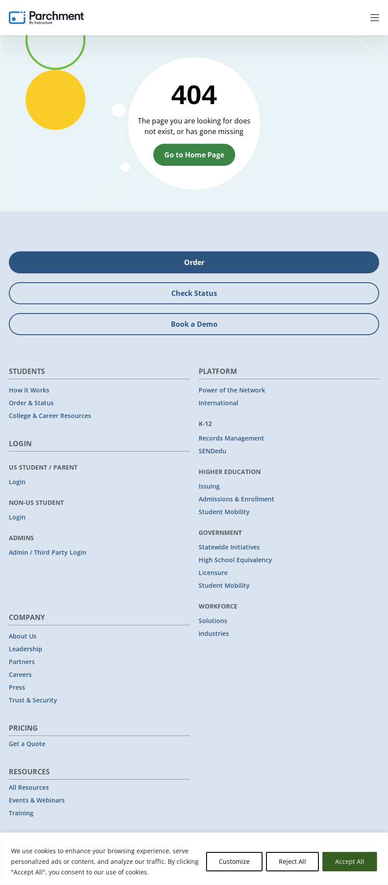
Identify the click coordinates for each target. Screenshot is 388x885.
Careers (20, 674)
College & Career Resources (50, 415)
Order (194, 262)
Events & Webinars (37, 800)
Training (21, 813)
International (218, 403)
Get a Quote (27, 743)
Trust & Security (33, 700)
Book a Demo (194, 324)
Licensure (213, 572)
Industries (214, 633)
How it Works (29, 390)
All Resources (29, 787)
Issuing (209, 486)
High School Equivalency (235, 560)
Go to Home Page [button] (194, 155)
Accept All (349, 861)
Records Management (231, 438)
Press (17, 687)
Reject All (292, 861)
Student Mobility (224, 512)
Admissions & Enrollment (236, 499)
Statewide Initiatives (229, 547)
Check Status (194, 293)
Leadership (25, 649)
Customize (234, 861)
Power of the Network (232, 390)
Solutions (213, 620)
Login (17, 482)
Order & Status (31, 403)
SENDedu (212, 451)
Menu (374, 17)
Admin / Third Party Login (47, 552)
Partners (22, 661)
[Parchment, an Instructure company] (46, 18)
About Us (23, 636)
